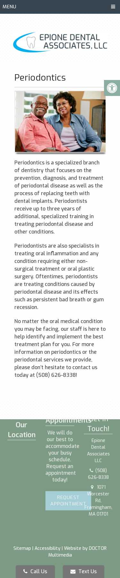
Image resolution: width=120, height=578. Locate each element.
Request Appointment (68, 471)
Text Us (83, 571)
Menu (9, 7)
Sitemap (22, 548)
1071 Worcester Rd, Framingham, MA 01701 (98, 468)
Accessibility (47, 548)
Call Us (35, 571)
